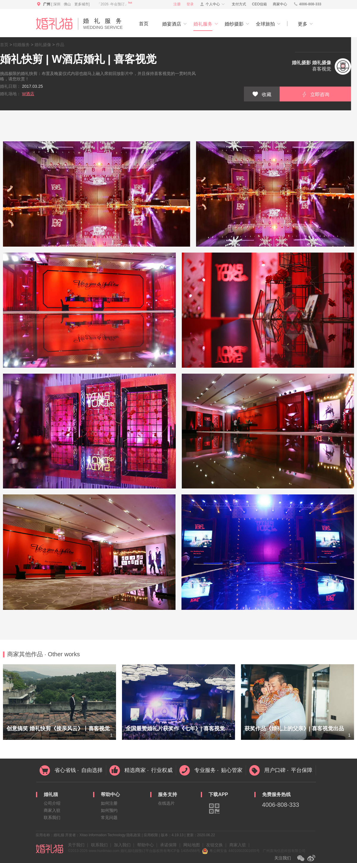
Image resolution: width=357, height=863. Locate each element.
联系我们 (52, 817)
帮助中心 (145, 844)
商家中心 (280, 4)
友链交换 (214, 844)
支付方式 (239, 4)
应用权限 (151, 835)
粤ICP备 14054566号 (184, 851)
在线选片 (166, 803)
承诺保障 (168, 844)
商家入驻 (52, 810)
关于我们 (76, 844)
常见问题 (109, 817)
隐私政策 (133, 835)
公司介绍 (52, 803)
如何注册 (109, 803)
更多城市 (81, 4)
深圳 (56, 4)
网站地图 (191, 844)
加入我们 (122, 844)
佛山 (67, 4)
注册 (177, 4)
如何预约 (109, 810)
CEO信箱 (259, 4)
